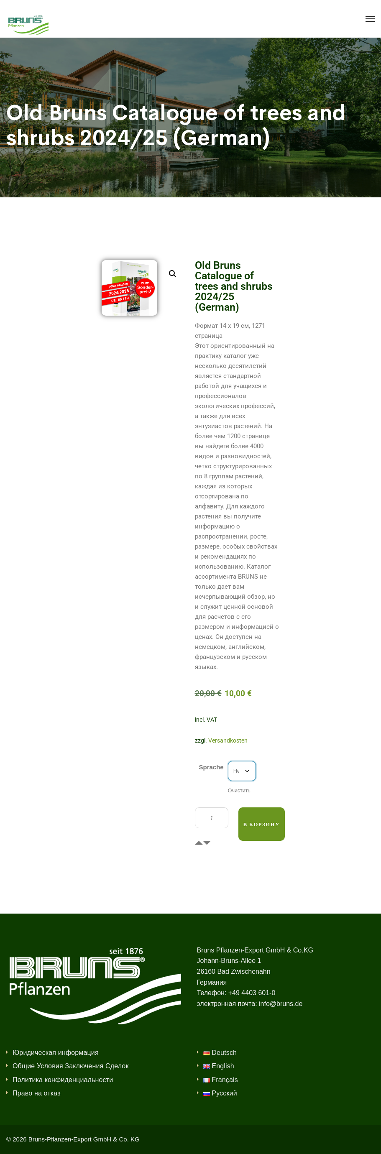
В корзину (261, 824)
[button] (172, 273)
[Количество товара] (211, 817)
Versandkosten (228, 740)
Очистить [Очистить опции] (239, 791)
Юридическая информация (56, 1052)
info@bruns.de (280, 1003)
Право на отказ (37, 1093)
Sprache (211, 767)
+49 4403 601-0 (252, 992)
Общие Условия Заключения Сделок (71, 1066)
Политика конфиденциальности (63, 1079)
